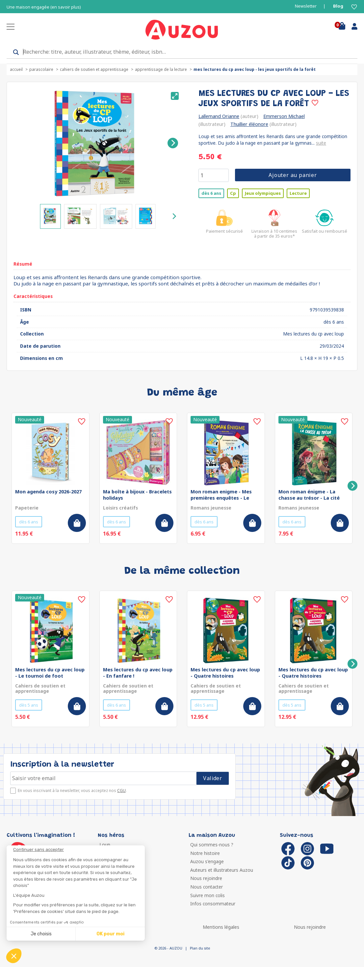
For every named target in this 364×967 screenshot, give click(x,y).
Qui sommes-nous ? (211, 844)
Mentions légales (221, 927)
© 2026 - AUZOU (168, 948)
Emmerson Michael (284, 116)
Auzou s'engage (207, 861)
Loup (104, 844)
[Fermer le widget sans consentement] (79, 849)
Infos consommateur (212, 903)
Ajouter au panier (293, 175)
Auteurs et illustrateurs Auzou (221, 870)
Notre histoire (205, 853)
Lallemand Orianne (218, 116)
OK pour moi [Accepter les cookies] (110, 934)
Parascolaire (41, 69)
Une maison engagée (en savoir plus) (44, 7)
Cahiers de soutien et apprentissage (94, 69)
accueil (16, 69)
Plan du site (200, 948)
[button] (14, 956)
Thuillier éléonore (249, 124)
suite (321, 143)
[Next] (173, 143)
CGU (121, 790)
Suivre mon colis (207, 895)
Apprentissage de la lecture (161, 69)
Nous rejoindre (206, 878)
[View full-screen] (175, 96)
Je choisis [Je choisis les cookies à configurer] (41, 934)
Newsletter (306, 6)
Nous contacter (206, 887)
